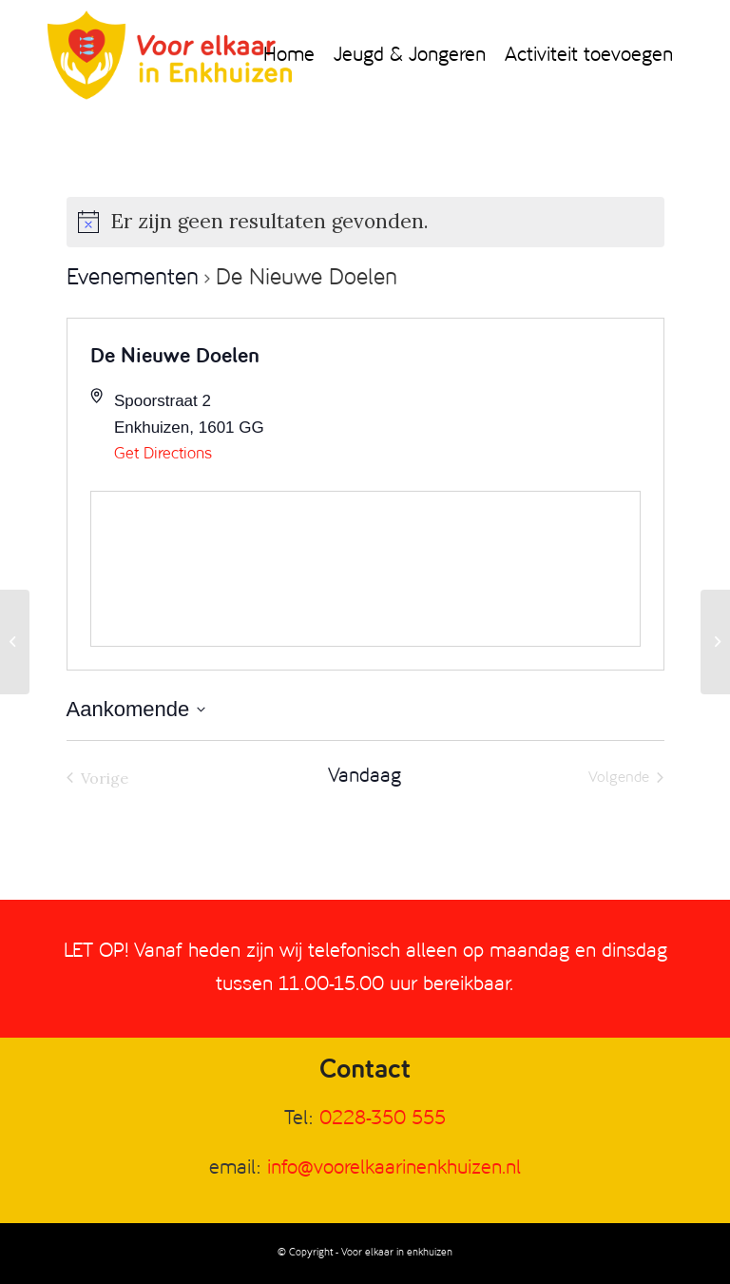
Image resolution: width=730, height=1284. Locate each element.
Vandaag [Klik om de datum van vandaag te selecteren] (364, 777)
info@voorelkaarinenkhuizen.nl (394, 1168)
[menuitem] (289, 56)
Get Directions (163, 454)
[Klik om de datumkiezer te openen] (136, 709)
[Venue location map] (365, 569)
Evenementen (133, 278)
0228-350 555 (382, 1119)
